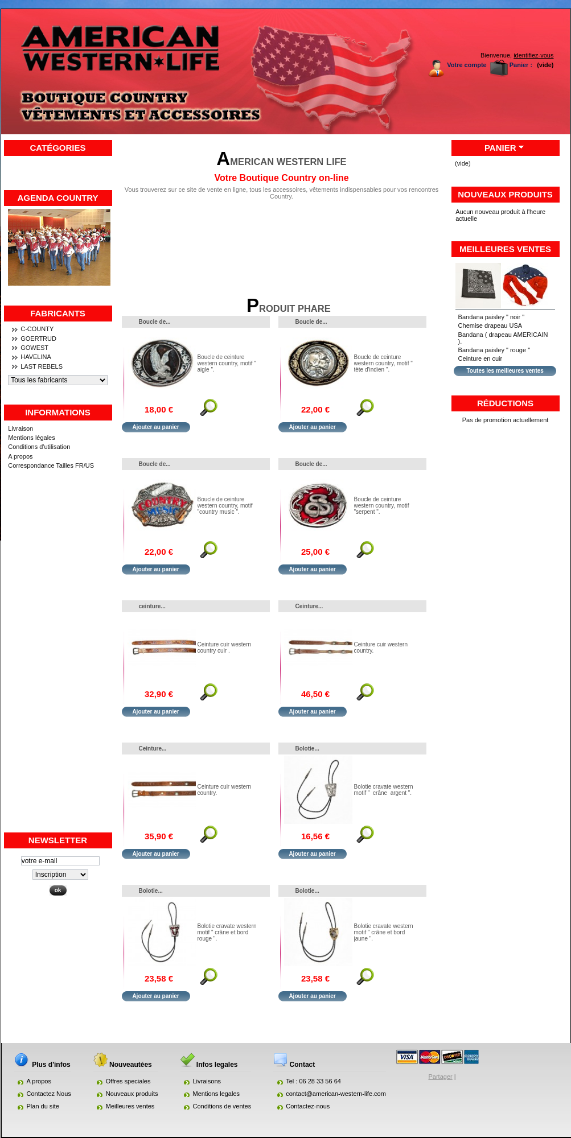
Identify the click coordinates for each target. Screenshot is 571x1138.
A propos (20, 456)
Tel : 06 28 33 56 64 (313, 1081)
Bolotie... (307, 748)
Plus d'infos (209, 409)
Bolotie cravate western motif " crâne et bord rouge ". (227, 932)
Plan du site (43, 1106)
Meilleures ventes (505, 249)
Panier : (521, 64)
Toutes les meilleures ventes (504, 371)
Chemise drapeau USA (490, 325)
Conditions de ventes (222, 1106)
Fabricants (57, 313)
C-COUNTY (37, 328)
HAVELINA (35, 356)
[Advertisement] (58, 660)
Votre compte (466, 64)
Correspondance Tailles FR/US (51, 465)
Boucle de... (155, 322)
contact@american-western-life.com (336, 1093)
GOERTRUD (38, 338)
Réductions (505, 403)
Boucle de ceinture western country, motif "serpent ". (381, 505)
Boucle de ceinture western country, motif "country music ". (225, 505)
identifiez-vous (533, 55)
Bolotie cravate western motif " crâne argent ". (383, 790)
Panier (500, 147)
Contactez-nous (308, 1106)
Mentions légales (31, 437)
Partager (441, 1076)
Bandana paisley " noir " (491, 317)
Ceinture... (309, 606)
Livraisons (207, 1081)
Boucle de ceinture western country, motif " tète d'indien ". (383, 363)
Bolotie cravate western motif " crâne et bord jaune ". (383, 932)
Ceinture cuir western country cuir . (224, 647)
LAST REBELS (41, 366)
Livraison (20, 428)
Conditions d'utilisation (39, 446)
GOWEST (34, 347)
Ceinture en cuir (480, 358)
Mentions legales (216, 1093)
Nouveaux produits (505, 194)
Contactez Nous (49, 1093)
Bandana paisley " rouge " (494, 350)
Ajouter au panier (155, 427)
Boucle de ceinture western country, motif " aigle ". (227, 363)
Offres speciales (128, 1081)
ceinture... (152, 606)
